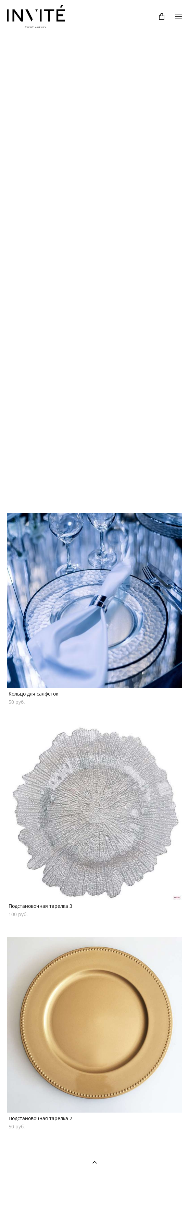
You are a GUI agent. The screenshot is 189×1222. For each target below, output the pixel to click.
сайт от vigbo (94, 1205)
